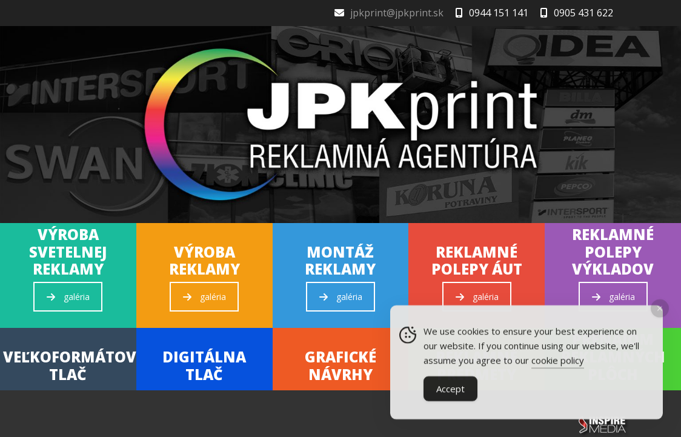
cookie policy (557, 362)
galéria (68, 296)
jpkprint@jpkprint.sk (396, 12)
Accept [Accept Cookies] (450, 391)
